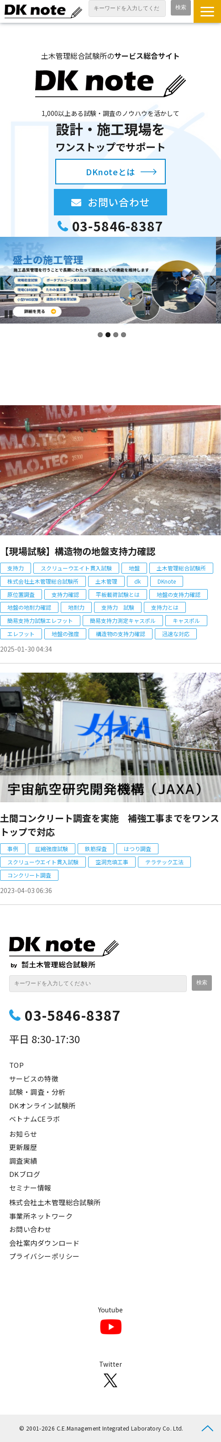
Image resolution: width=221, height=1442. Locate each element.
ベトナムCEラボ (34, 1118)
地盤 (134, 568)
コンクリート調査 (29, 875)
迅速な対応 (175, 633)
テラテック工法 (164, 862)
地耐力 (76, 607)
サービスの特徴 (33, 1078)
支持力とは (165, 607)
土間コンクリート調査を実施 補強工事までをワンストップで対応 (109, 824)
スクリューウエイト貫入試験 (76, 568)
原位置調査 (21, 594)
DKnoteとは (110, 172)
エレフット (21, 633)
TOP (16, 1065)
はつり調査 (137, 848)
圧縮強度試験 (51, 848)
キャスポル (186, 620)
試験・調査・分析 (37, 1092)
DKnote (167, 581)
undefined (14, 280)
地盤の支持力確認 (178, 594)
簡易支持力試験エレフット (40, 620)
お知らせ (23, 1134)
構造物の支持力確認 (120, 633)
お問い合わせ (127, 201)
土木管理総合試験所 (181, 568)
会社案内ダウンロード (44, 1243)
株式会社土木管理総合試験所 (43, 581)
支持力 (15, 568)
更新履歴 (23, 1147)
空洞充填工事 (111, 862)
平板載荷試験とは (118, 594)
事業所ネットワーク (41, 1216)
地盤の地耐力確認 (29, 607)
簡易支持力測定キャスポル (123, 620)
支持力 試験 (117, 607)
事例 (12, 848)
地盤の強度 (65, 633)
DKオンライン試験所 (42, 1105)
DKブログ (24, 1174)
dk (137, 581)
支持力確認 (65, 594)
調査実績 (23, 1160)
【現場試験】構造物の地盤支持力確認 (77, 551)
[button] (207, 11)
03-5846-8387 (117, 226)
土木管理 (106, 581)
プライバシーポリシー (44, 1256)
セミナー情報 (30, 1187)
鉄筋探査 (96, 848)
